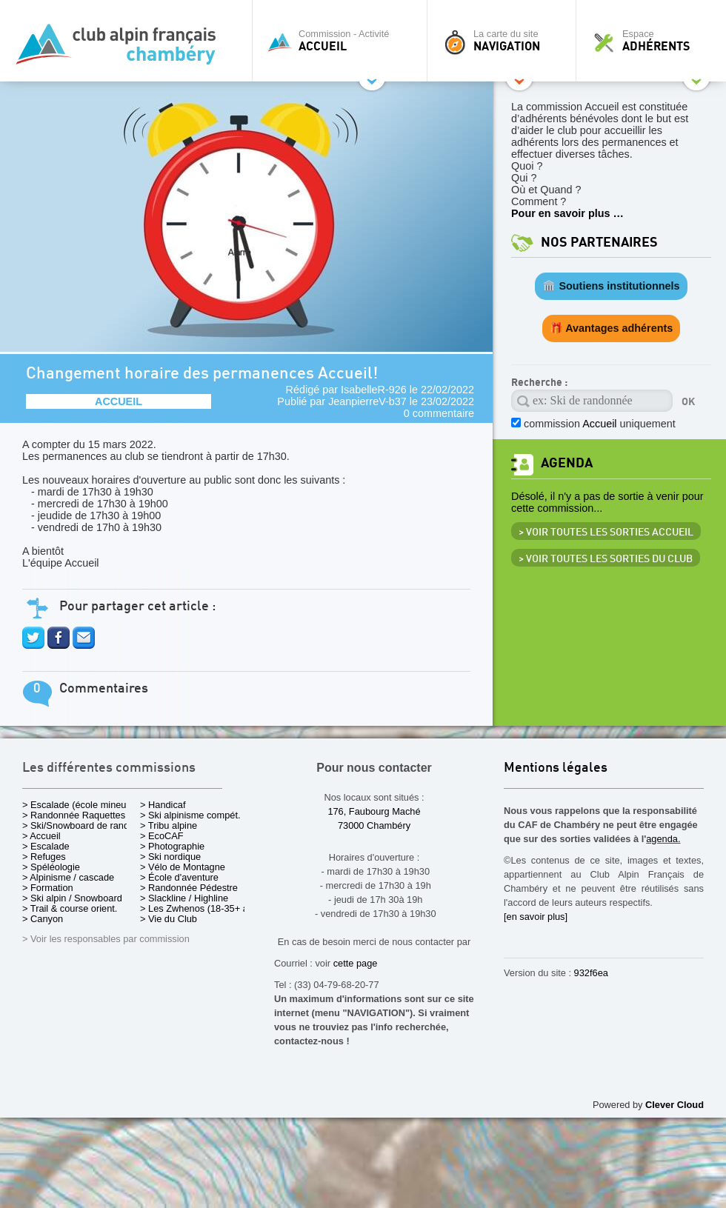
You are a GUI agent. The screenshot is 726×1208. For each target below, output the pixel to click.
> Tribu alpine (168, 825)
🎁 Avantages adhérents (611, 328)
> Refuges (44, 856)
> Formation (47, 887)
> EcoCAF (162, 835)
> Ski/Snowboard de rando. (79, 825)
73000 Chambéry (374, 825)
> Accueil (41, 835)
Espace (655, 41)
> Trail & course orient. (69, 908)
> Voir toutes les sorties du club (606, 559)
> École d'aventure (179, 877)
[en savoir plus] (535, 916)
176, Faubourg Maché (373, 811)
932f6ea (591, 972)
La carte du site (505, 41)
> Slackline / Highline (184, 898)
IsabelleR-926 (374, 390)
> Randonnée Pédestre (189, 887)
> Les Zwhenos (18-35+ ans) (201, 908)
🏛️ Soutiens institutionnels (610, 286)
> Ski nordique (170, 856)
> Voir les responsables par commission (106, 938)
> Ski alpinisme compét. (190, 815)
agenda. (663, 838)
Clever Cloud (674, 1104)
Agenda (567, 463)
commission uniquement (600, 424)
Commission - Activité (343, 41)
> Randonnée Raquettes (73, 815)
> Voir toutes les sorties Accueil (606, 532)
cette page (355, 963)
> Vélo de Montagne (182, 866)
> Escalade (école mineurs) (79, 804)
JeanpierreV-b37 (367, 401)
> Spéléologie (51, 866)
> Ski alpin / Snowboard (72, 898)
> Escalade (46, 846)
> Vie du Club (168, 918)
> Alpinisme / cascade (68, 877)
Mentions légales (555, 768)
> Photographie (172, 846)
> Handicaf (163, 804)
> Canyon (42, 918)
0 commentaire (439, 413)
